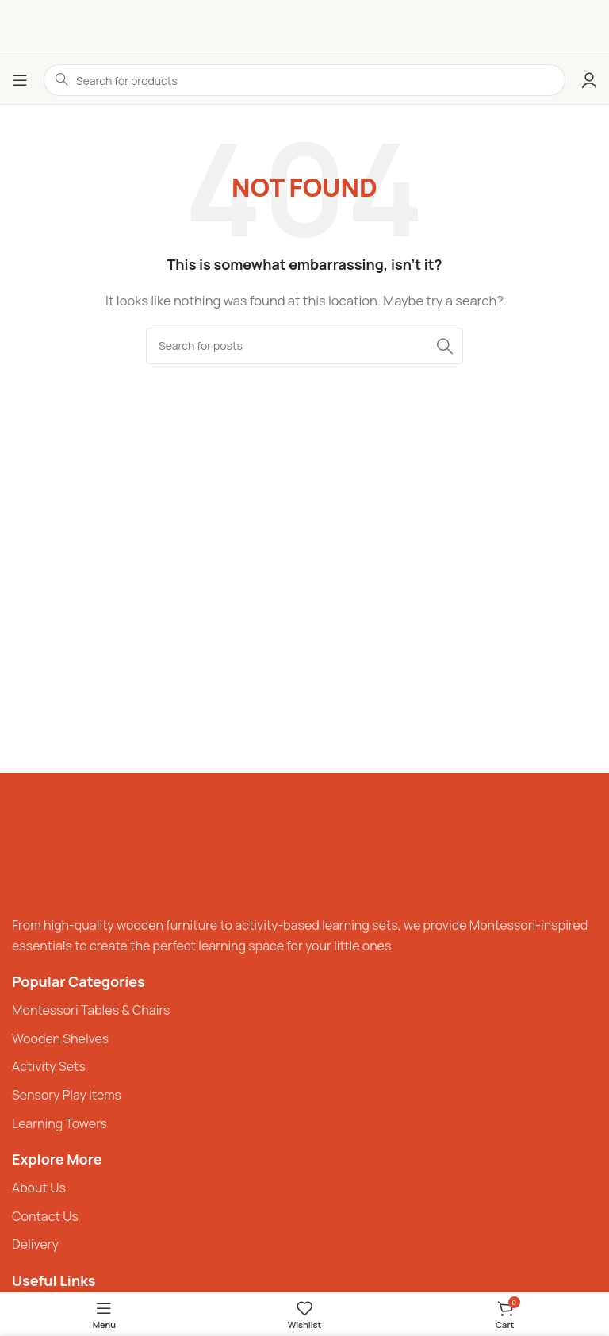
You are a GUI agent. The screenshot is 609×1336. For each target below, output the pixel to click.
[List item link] (304, 1010)
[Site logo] (304, 27)
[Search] (304, 346)
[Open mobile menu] (20, 80)
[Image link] (59, 851)
